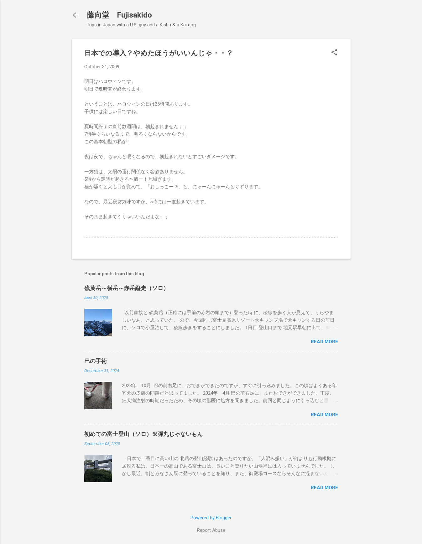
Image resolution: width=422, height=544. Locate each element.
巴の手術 (95, 361)
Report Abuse (211, 530)
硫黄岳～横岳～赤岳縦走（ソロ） (126, 288)
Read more (324, 342)
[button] (334, 53)
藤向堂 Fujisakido (119, 15)
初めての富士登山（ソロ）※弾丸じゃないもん (143, 434)
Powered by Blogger (211, 518)
